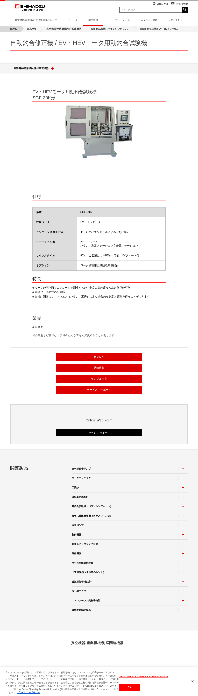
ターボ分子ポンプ (81, 468)
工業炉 (75, 487)
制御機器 (76, 534)
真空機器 (76, 553)
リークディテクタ (81, 478)
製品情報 (93, 20)
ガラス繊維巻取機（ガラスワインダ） (92, 515)
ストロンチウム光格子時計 (86, 600)
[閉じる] (192, 681)
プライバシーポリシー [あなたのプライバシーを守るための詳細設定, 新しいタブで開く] (28, 692)
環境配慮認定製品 (81, 610)
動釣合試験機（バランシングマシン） (92, 506)
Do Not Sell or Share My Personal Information (143, 676)
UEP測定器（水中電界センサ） (88, 572)
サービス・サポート (119, 20)
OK (129, 687)
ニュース (73, 20)
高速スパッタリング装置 (85, 544)
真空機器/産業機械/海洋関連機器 (35, 68)
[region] (99, 681)
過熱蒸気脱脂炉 (80, 497)
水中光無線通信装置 (82, 562)
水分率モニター (80, 591)
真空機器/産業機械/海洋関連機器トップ (36, 20)
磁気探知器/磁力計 (81, 581)
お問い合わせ (181, 4)
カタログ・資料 (149, 20)
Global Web (162, 4)
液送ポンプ (78, 525)
